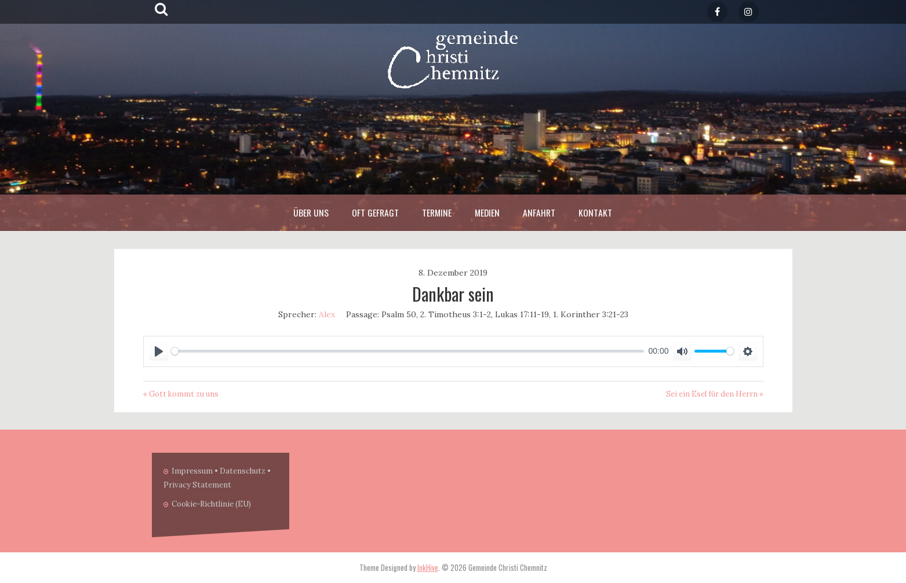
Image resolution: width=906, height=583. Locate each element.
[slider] (407, 351)
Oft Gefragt (375, 212)
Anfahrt (539, 212)
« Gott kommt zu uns (181, 394)
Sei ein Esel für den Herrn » (714, 394)
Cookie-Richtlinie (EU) (211, 504)
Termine (437, 212)
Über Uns (311, 212)
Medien (487, 212)
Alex (327, 314)
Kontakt (595, 212)
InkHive (427, 567)
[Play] (159, 351)
